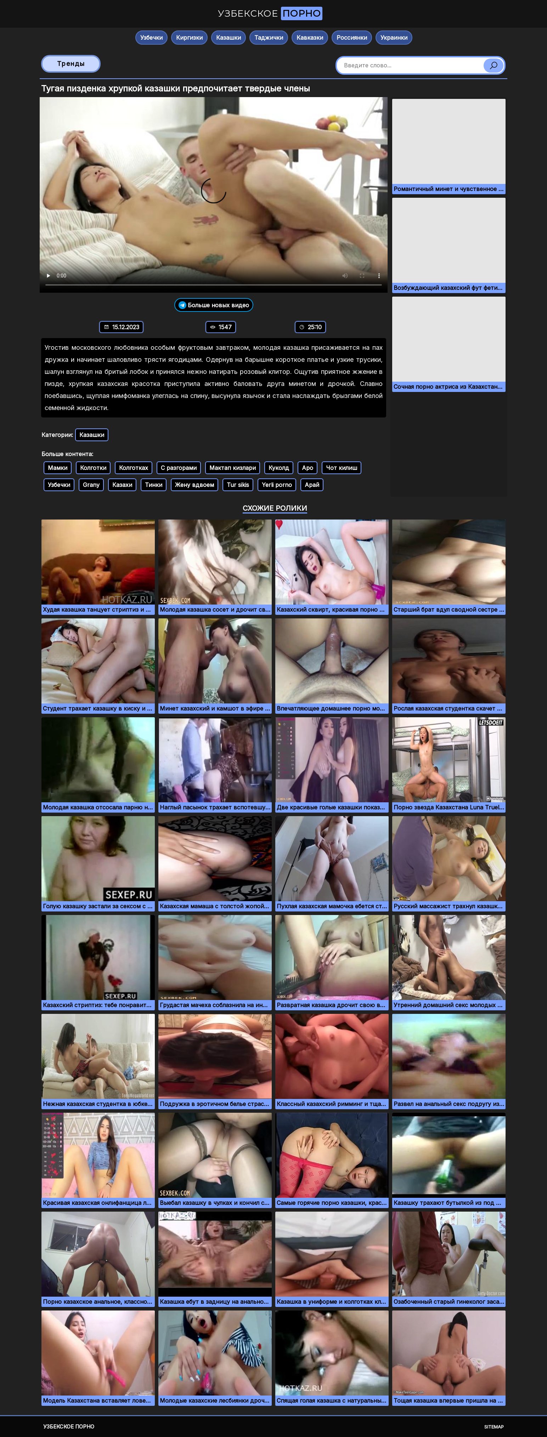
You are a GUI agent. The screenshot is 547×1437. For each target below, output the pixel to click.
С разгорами (179, 467)
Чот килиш (341, 467)
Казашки (228, 37)
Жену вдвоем (194, 484)
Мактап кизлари (232, 467)
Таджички (268, 37)
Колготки (93, 467)
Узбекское (270, 13)
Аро (307, 467)
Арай (312, 484)
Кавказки (310, 37)
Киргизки (189, 37)
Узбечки (151, 37)
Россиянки (352, 37)
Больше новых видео (214, 305)
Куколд (279, 467)
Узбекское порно (68, 1426)
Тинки (153, 484)
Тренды (71, 63)
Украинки (393, 37)
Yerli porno (277, 484)
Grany (91, 484)
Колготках (133, 467)
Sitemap (494, 1427)
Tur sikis (238, 484)
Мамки (57, 467)
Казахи (122, 484)
